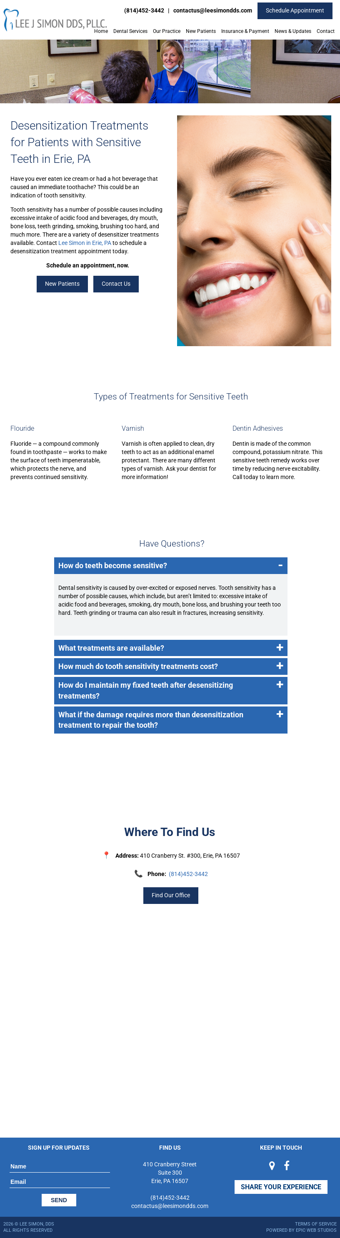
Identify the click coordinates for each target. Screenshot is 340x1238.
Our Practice (166, 31)
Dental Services (130, 31)
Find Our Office (171, 895)
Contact (326, 31)
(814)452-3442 (144, 10)
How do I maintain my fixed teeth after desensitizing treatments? (170, 688)
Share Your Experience (281, 1187)
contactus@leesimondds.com (212, 10)
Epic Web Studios (316, 1230)
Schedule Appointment (295, 10)
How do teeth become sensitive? (170, 565)
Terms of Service (316, 1224)
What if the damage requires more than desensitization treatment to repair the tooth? (170, 718)
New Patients (201, 31)
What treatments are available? (170, 648)
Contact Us (116, 283)
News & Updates (293, 31)
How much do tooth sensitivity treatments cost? (170, 666)
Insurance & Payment (245, 31)
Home (101, 31)
